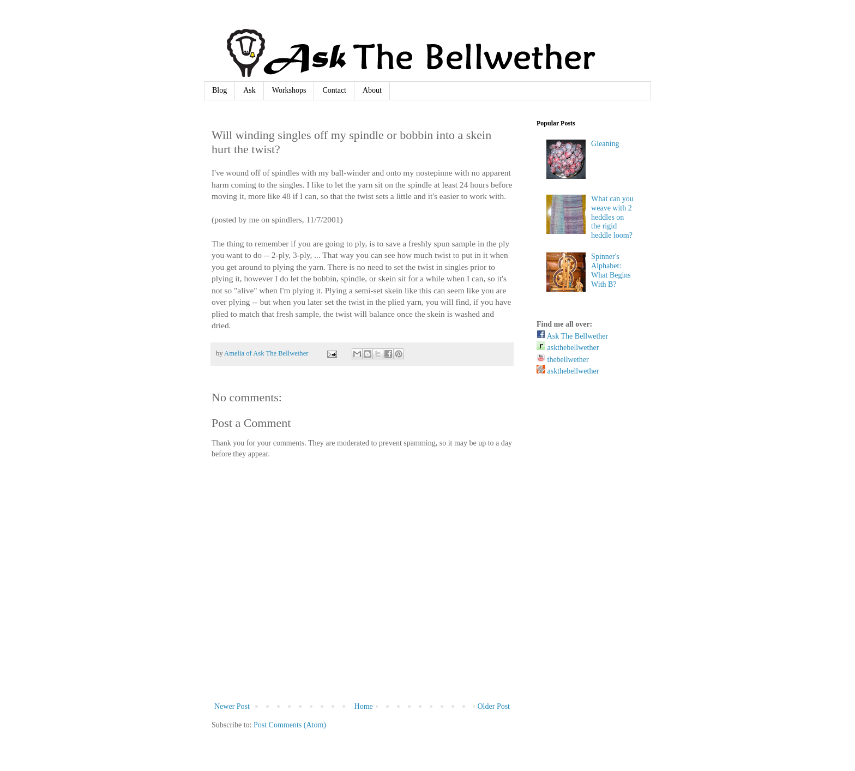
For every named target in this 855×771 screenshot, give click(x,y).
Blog (219, 90)
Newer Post (232, 706)
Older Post (494, 706)
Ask (249, 90)
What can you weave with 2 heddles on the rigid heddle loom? (612, 217)
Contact (334, 90)
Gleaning (605, 144)
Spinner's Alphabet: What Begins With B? (611, 270)
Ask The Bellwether (572, 336)
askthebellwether (568, 348)
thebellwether (563, 360)
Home (363, 706)
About (372, 90)
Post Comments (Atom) (290, 725)
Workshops (289, 90)
